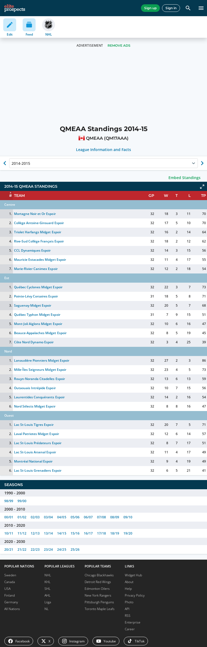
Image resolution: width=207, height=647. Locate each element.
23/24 (48, 549)
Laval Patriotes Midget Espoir (36, 434)
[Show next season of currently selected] (202, 163)
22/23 (35, 549)
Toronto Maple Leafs (100, 609)
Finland (9, 595)
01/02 (22, 517)
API (127, 609)
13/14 (48, 533)
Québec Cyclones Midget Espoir (38, 287)
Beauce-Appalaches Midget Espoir (40, 333)
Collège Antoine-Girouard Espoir (39, 223)
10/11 (8, 533)
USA (7, 588)
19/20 (127, 533)
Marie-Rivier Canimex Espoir (36, 268)
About (129, 582)
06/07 (88, 517)
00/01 (8, 517)
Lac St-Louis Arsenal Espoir (35, 452)
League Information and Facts (103, 150)
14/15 (61, 533)
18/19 (114, 533)
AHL (47, 595)
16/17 (88, 533)
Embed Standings (184, 177)
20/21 (8, 549)
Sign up (150, 8)
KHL (47, 582)
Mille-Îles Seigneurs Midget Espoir (40, 369)
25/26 (75, 549)
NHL (47, 575)
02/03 (35, 517)
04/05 (61, 517)
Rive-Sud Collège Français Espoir (39, 241)
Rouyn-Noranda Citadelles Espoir (39, 378)
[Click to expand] (202, 186)
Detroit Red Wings (98, 582)
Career (130, 629)
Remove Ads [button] (119, 45)
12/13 (35, 533)
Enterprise (132, 622)
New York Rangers (98, 595)
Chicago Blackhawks (99, 575)
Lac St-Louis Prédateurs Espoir (37, 443)
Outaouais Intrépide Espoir (35, 388)
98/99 (8, 501)
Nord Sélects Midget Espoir (35, 406)
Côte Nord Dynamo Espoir (34, 342)
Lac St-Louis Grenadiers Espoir (37, 470)
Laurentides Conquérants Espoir (39, 397)
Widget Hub (133, 575)
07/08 (101, 517)
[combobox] (12, 163)
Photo (129, 602)
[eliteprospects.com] (14, 8)
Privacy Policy (135, 595)
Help (128, 588)
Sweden (10, 575)
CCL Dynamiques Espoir (32, 250)
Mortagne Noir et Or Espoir (35, 213)
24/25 (61, 549)
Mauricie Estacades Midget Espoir (40, 259)
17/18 (101, 533)
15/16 (75, 533)
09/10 (127, 517)
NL (46, 609)
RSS (127, 615)
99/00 (22, 501)
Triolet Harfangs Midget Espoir (37, 232)
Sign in (171, 8)
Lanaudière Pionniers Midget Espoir (41, 360)
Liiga (47, 602)
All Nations (12, 609)
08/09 (114, 517)
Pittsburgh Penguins (99, 602)
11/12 (22, 533)
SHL (47, 588)
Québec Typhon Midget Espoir (37, 314)
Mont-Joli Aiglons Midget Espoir (38, 323)
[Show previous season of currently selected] (5, 163)
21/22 (22, 549)
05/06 (75, 517)
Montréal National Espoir (33, 461)
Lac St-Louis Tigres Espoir (34, 424)
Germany (11, 602)
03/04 (48, 517)
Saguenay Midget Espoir (32, 305)
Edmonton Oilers (97, 588)
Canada (9, 582)
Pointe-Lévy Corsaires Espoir (36, 296)
